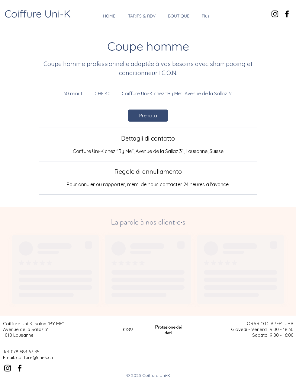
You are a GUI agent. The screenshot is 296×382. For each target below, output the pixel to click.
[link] (148, 116)
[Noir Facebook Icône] (286, 13)
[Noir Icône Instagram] (274, 13)
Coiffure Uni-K (38, 13)
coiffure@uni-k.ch (34, 357)
